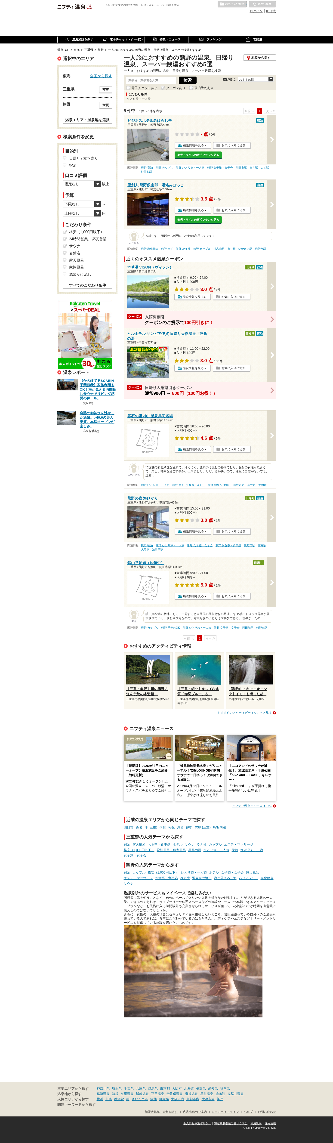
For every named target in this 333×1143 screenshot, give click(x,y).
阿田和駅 (247, 627)
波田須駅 (146, 171)
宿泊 (127, 844)
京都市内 (192, 1099)
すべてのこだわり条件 (87, 285)
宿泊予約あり (204, 88)
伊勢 (189, 827)
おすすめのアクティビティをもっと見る (245, 712)
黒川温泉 (206, 1094)
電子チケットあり (144, 88)
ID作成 (271, 11)
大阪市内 (177, 1099)
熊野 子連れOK (170, 627)
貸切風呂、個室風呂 (171, 850)
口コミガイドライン (225, 1112)
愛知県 (213, 1088)
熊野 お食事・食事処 (228, 545)
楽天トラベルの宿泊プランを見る (198, 155)
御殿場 (164, 1099)
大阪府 (177, 1088)
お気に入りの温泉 (232, 4)
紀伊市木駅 (245, 248)
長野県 (201, 1088)
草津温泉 (103, 1094)
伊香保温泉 (174, 1094)
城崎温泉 (142, 1094)
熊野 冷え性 (183, 248)
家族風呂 (76, 267)
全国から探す (101, 76)
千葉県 (129, 1088)
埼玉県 (117, 1088)
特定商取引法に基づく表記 (230, 1123)
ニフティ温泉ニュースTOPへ (251, 806)
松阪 (171, 827)
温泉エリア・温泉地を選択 (87, 120)
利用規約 (256, 1123)
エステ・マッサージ (238, 844)
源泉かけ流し (202, 878)
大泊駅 (265, 167)
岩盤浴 (74, 253)
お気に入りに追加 (234, 145)
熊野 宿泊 (147, 167)
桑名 (139, 827)
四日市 (128, 827)
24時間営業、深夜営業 (88, 239)
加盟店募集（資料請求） (161, 1112)
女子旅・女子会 (135, 855)
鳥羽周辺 (219, 827)
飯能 (153, 1099)
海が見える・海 (251, 850)
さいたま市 (140, 1099)
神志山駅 (219, 248)
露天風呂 (139, 844)
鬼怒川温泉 (236, 1094)
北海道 (189, 1088)
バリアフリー (248, 878)
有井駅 (254, 167)
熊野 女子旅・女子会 (220, 167)
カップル (215, 844)
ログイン (256, 11)
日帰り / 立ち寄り (83, 158)
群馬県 (153, 1088)
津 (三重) (151, 827)
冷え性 (202, 844)
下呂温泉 (157, 1094)
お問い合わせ (267, 1112)
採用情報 (270, 1123)
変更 (105, 90)
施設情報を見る (193, 145)
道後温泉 (191, 1094)
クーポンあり (175, 88)
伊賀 (163, 827)
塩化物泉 (267, 878)
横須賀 (119, 1099)
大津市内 (208, 1099)
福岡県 (225, 1088)
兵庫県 (141, 1088)
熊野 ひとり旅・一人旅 (190, 167)
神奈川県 (103, 1088)
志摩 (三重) (203, 827)
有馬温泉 (127, 1094)
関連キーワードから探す (76, 1104)
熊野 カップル (164, 167)
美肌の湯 (194, 850)
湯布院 (220, 1094)
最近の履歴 (262, 4)
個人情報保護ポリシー (197, 1123)
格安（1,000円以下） (139, 850)
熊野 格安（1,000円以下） (188, 485)
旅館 (235, 850)
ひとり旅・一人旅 (216, 850)
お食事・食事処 (159, 844)
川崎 (108, 1099)
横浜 (100, 1099)
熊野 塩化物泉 (149, 248)
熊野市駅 (241, 167)
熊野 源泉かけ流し (219, 485)
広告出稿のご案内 (195, 1112)
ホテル (177, 844)
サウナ (189, 844)
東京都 (165, 1088)
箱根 (115, 1094)
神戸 (220, 1099)
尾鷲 (180, 827)
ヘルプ (248, 1112)
